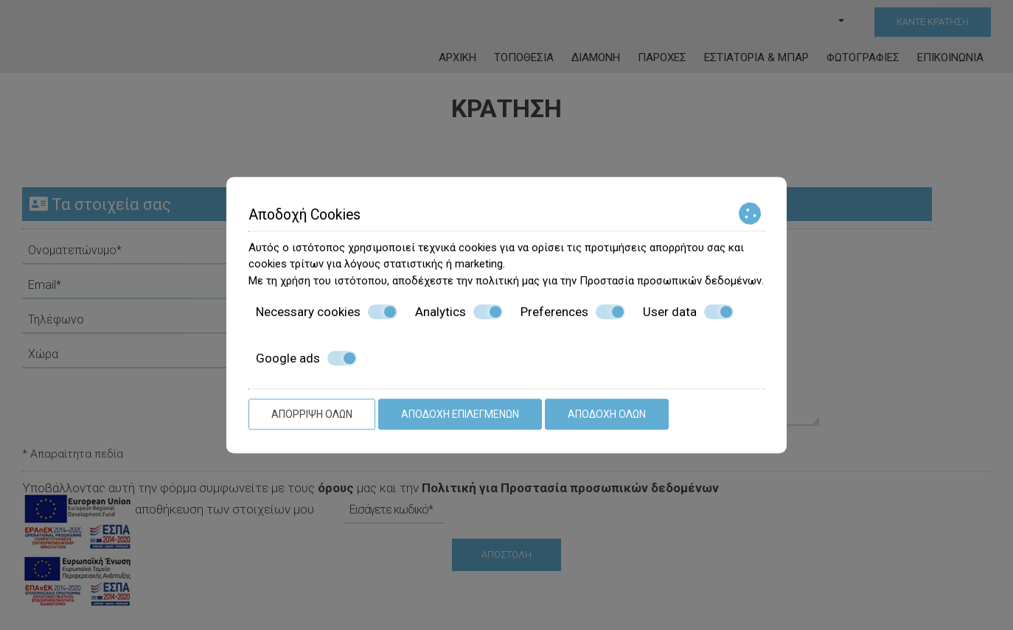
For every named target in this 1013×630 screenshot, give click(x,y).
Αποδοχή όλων (607, 414)
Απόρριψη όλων (311, 414)
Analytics (459, 311)
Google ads (306, 358)
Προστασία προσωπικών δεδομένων (670, 280)
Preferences (573, 311)
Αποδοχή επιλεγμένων (460, 414)
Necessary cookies (326, 311)
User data (688, 311)
